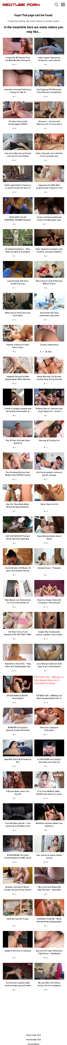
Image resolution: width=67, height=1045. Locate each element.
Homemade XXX (33, 1039)
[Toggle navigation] (63, 4)
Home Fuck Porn (33, 1035)
